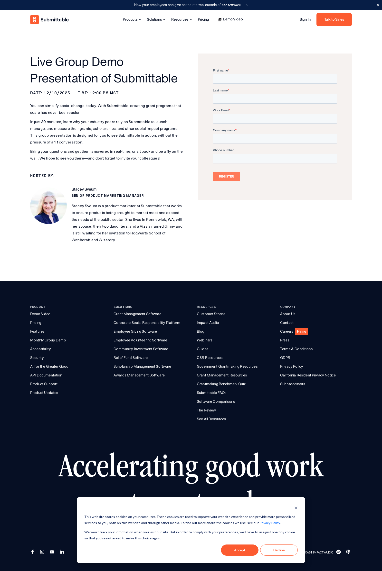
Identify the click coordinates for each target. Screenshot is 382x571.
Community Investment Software (141, 349)
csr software (235, 5)
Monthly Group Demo (48, 340)
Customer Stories (211, 314)
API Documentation (46, 375)
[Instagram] (43, 552)
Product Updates (44, 392)
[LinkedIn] (62, 552)
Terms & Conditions (296, 349)
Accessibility (40, 349)
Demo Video (230, 19)
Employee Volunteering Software (140, 340)
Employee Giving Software (135, 331)
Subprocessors (292, 384)
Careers (286, 331)
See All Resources (211, 419)
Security (37, 357)
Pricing (203, 19)
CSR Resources (209, 357)
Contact (287, 322)
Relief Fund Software (131, 357)
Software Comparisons (216, 401)
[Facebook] (33, 552)
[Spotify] (339, 552)
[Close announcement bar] (378, 5)
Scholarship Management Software (142, 366)
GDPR (285, 357)
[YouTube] (53, 552)
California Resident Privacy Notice (308, 375)
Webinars (204, 340)
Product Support (43, 384)
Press (284, 340)
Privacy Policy (291, 366)
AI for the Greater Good (49, 366)
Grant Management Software (137, 314)
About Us (287, 314)
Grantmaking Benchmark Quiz (221, 384)
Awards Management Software (139, 375)
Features (37, 331)
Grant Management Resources (222, 375)
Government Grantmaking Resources (227, 366)
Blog (200, 331)
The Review (206, 410)
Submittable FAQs (211, 392)
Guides (202, 349)
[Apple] (349, 552)
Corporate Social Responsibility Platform (147, 322)
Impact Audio (208, 322)
